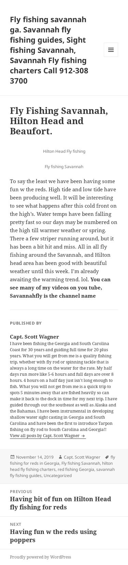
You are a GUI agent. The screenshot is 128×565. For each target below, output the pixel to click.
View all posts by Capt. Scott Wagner (45, 435)
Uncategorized (58, 475)
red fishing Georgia (76, 469)
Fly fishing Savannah (80, 463)
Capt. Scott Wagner (82, 457)
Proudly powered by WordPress (40, 557)
